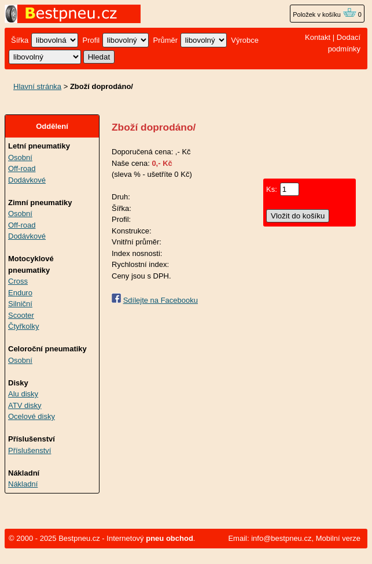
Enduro (20, 292)
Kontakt (317, 37)
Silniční (20, 303)
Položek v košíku (324, 14)
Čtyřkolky (23, 326)
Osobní (20, 157)
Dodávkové (27, 180)
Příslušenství (29, 450)
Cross (18, 281)
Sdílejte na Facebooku (160, 300)
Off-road (21, 168)
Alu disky (23, 393)
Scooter (21, 315)
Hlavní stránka (37, 86)
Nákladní (23, 484)
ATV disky (25, 405)
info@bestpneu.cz (281, 538)
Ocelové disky (31, 416)
